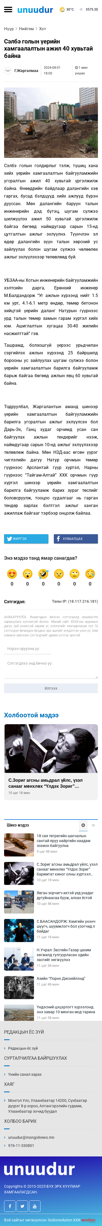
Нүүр (9, 28)
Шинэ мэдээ (18, 825)
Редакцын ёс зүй (23, 1048)
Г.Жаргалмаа (26, 70)
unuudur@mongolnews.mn (31, 1137)
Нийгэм (26, 28)
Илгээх (51, 688)
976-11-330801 (21, 1145)
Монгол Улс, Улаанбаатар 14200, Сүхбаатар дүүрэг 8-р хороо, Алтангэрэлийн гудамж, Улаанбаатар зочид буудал (47, 1106)
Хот (42, 28)
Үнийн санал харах (25, 1074)
